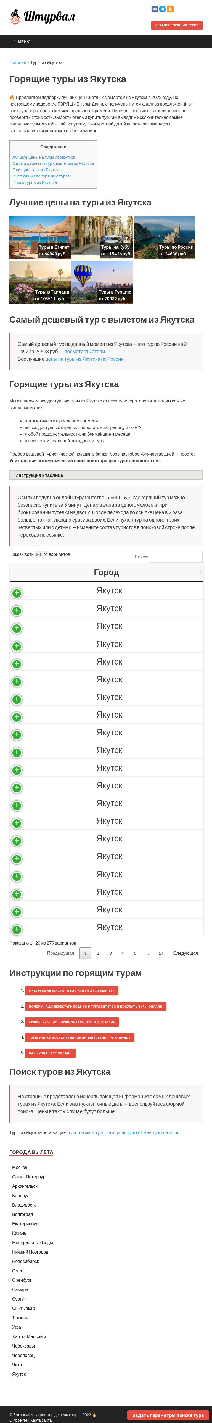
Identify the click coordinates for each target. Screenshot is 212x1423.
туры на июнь (165, 1132)
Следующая (185, 953)
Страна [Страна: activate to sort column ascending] (69, 572)
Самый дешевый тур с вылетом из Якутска (53, 163)
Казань (19, 1233)
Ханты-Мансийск (29, 1336)
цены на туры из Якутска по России (84, 359)
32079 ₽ (115, 767)
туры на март (81, 1132)
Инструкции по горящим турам (41, 175)
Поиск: (169, 556)
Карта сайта (41, 1420)
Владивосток (25, 1204)
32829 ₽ (115, 803)
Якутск (32, 590)
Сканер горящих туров (176, 25)
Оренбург (21, 1280)
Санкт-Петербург (29, 1176)
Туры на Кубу (115, 247)
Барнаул (21, 1195)
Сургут (19, 1298)
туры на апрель (111, 1132)
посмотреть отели (85, 351)
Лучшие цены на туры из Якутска (43, 157)
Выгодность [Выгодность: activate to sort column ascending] (172, 572)
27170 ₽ (115, 626)
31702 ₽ (115, 732)
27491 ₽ (115, 644)
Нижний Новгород (30, 1251)
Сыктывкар (23, 1308)
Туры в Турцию (115, 291)
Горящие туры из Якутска (36, 169)
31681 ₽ (115, 714)
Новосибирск (25, 1261)
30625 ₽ (115, 679)
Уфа (16, 1327)
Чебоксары (23, 1345)
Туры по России (176, 247)
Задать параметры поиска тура (168, 1415)
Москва (19, 1167)
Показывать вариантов (39, 554)
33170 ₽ (115, 838)
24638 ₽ (115, 590)
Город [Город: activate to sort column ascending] (28, 572)
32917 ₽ (115, 820)
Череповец (23, 1355)
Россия (69, 590)
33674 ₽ (115, 909)
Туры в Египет (54, 247)
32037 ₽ (115, 750)
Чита (17, 1364)
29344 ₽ (115, 661)
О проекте (18, 1420)
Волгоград (22, 1214)
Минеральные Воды (32, 1242)
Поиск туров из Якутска (34, 182)
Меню (24, 41)
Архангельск (24, 1186)
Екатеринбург (26, 1223)
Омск (17, 1270)
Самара (20, 1289)
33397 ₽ (115, 891)
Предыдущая (60, 953)
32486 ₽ (115, 785)
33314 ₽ (115, 856)
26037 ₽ (115, 608)
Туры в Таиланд (52, 291)
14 (160, 953)
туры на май (139, 1132)
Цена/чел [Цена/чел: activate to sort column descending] (115, 572)
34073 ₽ (115, 927)
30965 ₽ (115, 697)
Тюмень (20, 1317)
